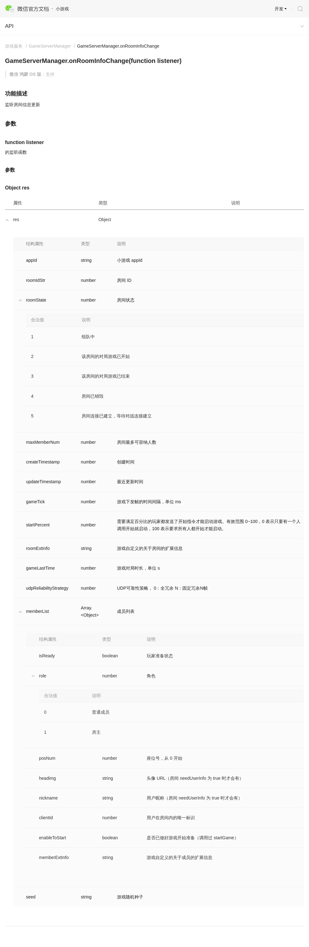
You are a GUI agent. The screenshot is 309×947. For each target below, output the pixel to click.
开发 (279, 8)
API (9, 26)
